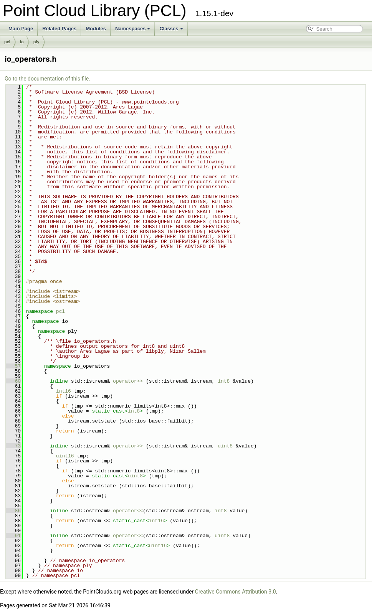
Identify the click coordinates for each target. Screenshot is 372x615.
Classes (171, 28)
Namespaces (132, 28)
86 (13, 510)
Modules (96, 28)
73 (13, 445)
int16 (63, 391)
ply (36, 41)
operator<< (128, 510)
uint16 (65, 455)
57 (13, 366)
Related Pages (59, 28)
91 (13, 535)
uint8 (225, 445)
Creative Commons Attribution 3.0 (235, 592)
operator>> (129, 381)
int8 (224, 381)
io (22, 41)
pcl (7, 41)
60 (13, 381)
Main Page (20, 28)
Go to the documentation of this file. (47, 79)
